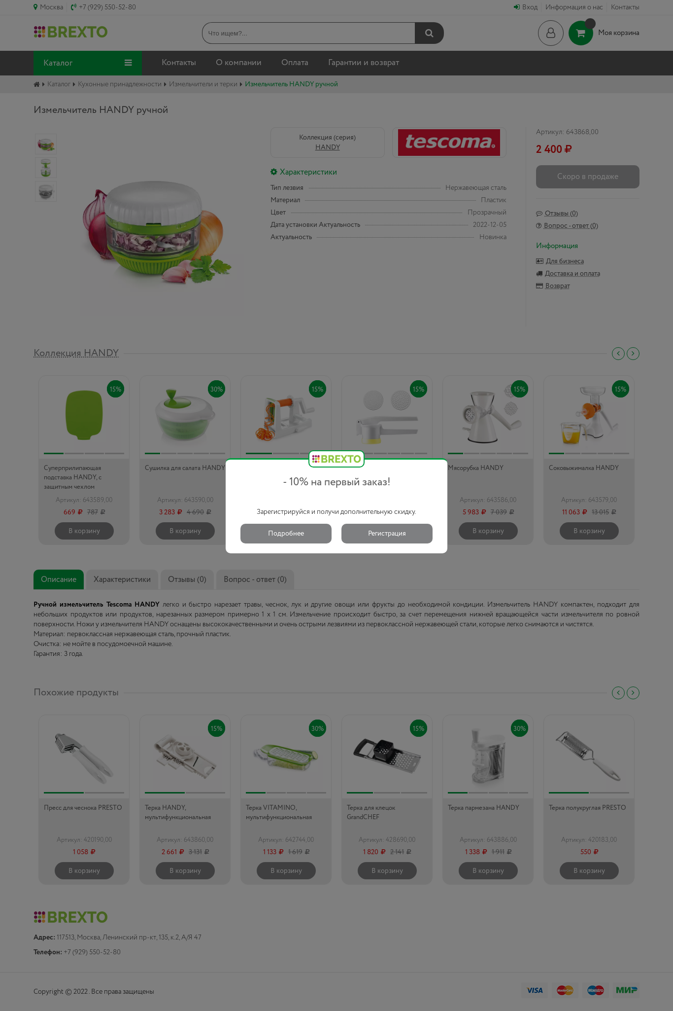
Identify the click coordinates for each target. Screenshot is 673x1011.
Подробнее (286, 534)
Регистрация (387, 534)
